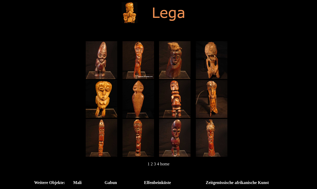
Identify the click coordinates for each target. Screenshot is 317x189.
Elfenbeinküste (157, 182)
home (165, 164)
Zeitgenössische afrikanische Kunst (237, 182)
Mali (77, 182)
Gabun (111, 182)
